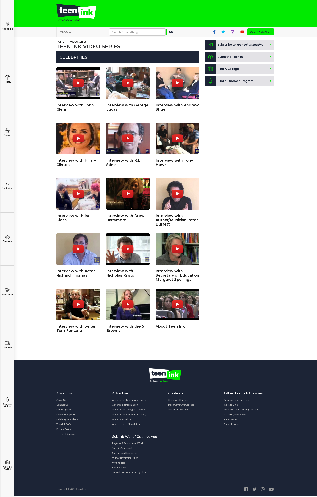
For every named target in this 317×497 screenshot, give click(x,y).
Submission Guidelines (124, 453)
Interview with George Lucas (127, 106)
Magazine (7, 26)
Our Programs (64, 410)
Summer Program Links (236, 400)
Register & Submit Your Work (127, 444)
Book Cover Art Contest (181, 405)
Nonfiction (7, 185)
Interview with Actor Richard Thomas (75, 272)
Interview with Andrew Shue (177, 106)
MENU (65, 32)
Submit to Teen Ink (225, 57)
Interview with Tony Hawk (174, 162)
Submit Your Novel (122, 448)
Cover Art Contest (178, 400)
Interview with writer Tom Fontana (76, 328)
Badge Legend (231, 424)
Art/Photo (7, 292)
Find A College (222, 70)
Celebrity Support (65, 415)
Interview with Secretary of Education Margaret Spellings (177, 274)
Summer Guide (7, 402)
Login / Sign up (260, 32)
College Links (231, 405)
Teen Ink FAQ (63, 424)
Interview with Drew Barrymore (125, 217)
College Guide (7, 465)
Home (60, 42)
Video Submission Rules (125, 458)
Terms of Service (65, 434)
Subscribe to (235, 45)
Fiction (7, 132)
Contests (7, 345)
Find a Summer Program (229, 82)
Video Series (78, 42)
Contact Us (62, 405)
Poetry (7, 79)
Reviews (7, 238)
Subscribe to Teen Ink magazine (129, 473)
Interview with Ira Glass (72, 217)
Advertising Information (125, 405)
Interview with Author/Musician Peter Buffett (177, 219)
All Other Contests (178, 410)
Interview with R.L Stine (123, 162)
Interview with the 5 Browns (125, 328)
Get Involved (119, 468)
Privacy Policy (63, 429)
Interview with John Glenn (75, 106)
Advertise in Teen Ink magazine (129, 400)
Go (171, 32)
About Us (61, 400)
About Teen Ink (170, 326)
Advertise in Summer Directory (129, 415)
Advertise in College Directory (128, 410)
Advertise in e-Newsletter (126, 424)
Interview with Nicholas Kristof (121, 272)
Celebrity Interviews (67, 420)
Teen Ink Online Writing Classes (241, 410)
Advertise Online (121, 420)
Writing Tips (118, 463)
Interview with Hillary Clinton (76, 162)
